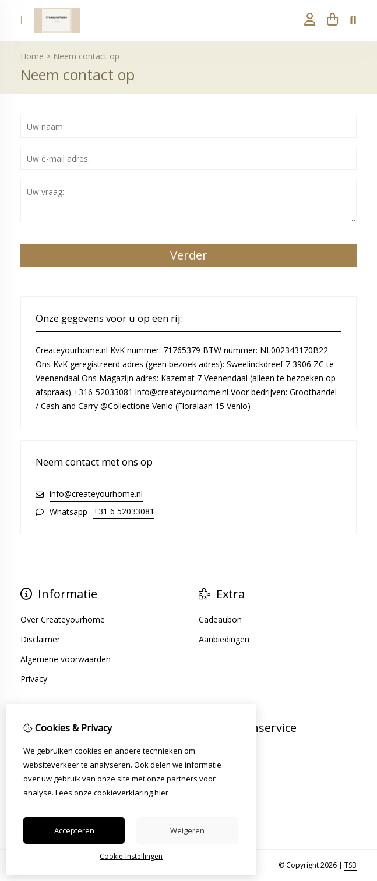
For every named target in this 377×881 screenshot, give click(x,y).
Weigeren (187, 830)
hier (161, 792)
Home (32, 56)
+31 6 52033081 (123, 511)
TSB (350, 865)
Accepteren (74, 830)
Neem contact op (86, 56)
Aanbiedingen (224, 639)
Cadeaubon (220, 619)
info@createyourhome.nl (96, 493)
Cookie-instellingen (131, 856)
